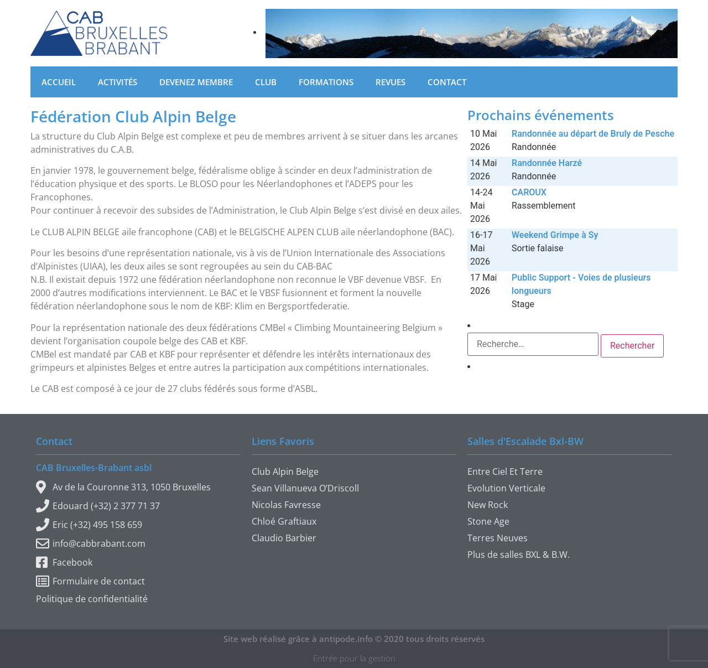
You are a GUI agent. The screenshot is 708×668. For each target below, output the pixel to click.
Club (266, 81)
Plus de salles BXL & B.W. (518, 554)
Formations (326, 81)
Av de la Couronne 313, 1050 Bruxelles (123, 487)
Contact (447, 81)
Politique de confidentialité (92, 599)
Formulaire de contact (90, 581)
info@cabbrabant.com (90, 543)
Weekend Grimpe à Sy (555, 235)
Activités (117, 81)
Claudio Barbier (284, 538)
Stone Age (488, 521)
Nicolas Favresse (286, 505)
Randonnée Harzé (547, 163)
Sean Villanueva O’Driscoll (305, 488)
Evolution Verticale (506, 488)
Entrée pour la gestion (354, 658)
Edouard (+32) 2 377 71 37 (98, 505)
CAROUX (529, 192)
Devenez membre (196, 81)
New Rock (487, 505)
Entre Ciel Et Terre (505, 471)
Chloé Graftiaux (284, 521)
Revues (390, 81)
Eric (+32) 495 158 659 (89, 524)
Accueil (58, 81)
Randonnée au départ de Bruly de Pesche (593, 133)
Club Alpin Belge (285, 471)
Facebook (64, 562)
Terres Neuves (497, 538)
